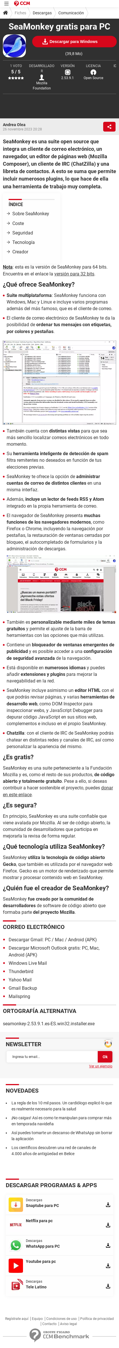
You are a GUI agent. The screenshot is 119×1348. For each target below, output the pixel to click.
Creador (20, 252)
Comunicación (71, 13)
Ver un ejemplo (100, 1066)
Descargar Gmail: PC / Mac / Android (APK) (53, 939)
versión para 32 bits (74, 274)
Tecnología (23, 242)
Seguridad (22, 233)
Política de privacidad (97, 1319)
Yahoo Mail (20, 980)
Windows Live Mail (28, 963)
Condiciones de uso (61, 1319)
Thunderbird (21, 971)
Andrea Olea (14, 124)
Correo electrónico (34, 927)
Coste (18, 223)
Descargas (42, 13)
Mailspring (19, 996)
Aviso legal (68, 1324)
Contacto (49, 1324)
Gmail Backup (23, 988)
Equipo (37, 1319)
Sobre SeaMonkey (30, 213)
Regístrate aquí (16, 1319)
